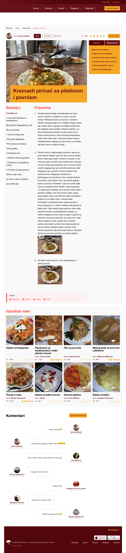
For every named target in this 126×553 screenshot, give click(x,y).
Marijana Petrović (17, 503)
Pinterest (117, 542)
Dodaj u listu (114, 36)
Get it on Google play (113, 537)
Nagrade (89, 8)
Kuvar (36, 8)
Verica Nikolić (24, 36)
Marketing (45, 542)
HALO (20, 546)
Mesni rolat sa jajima (100, 50)
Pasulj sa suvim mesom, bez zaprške (104, 61)
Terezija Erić (76, 460)
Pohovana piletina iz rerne (102, 65)
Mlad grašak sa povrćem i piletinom (106, 338)
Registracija (106, 2)
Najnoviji (96, 43)
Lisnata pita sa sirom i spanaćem (104, 57)
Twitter (85, 542)
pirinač (38, 299)
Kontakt (51, 542)
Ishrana (48, 8)
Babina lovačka (106, 382)
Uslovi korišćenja (35, 542)
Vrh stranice (113, 530)
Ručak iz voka (19, 382)
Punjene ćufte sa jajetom (102, 54)
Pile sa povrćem (77, 338)
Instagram (105, 542)
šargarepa (16, 299)
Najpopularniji (112, 43)
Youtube (95, 542)
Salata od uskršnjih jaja (101, 69)
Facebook (74, 542)
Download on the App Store (100, 537)
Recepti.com (18, 7)
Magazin (75, 8)
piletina (27, 299)
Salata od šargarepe (19, 338)
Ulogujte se (116, 2)
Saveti (61, 8)
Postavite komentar (78, 415)
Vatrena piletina (77, 382)
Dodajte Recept (112, 8)
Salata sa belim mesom (48, 382)
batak (48, 299)
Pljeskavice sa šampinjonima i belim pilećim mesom (48, 338)
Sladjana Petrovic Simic (76, 488)
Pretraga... (99, 8)
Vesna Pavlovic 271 (76, 517)
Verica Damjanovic (17, 474)
